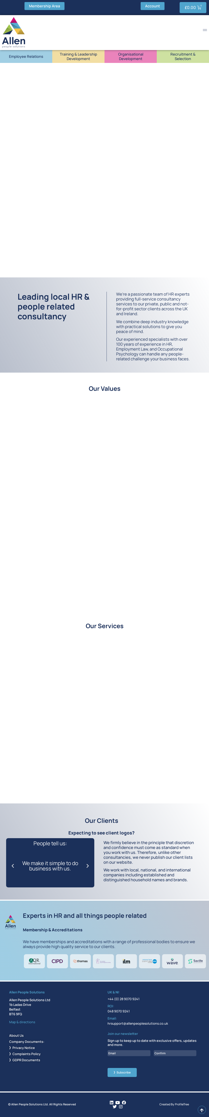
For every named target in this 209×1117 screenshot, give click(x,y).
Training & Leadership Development (78, 56)
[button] (12, 865)
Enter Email (117, 1058)
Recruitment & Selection (183, 56)
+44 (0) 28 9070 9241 (124, 999)
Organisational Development (130, 56)
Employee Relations (26, 56)
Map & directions (22, 1022)
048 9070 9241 (119, 1011)
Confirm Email (165, 1058)
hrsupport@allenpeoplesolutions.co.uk (138, 1023)
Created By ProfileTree (174, 1104)
